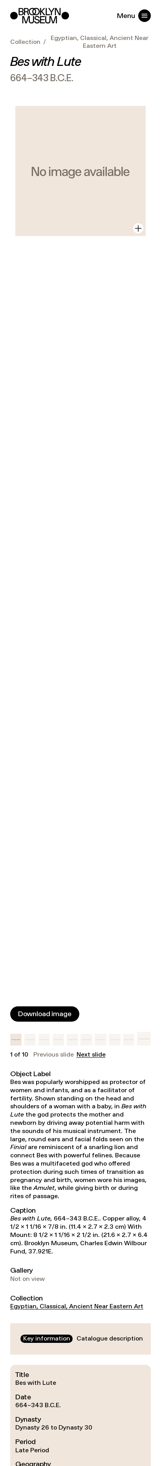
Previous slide (53, 1054)
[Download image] (44, 1014)
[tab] (46, 1339)
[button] (16, 1039)
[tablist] (80, 1339)
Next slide (91, 1054)
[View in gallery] (138, 228)
